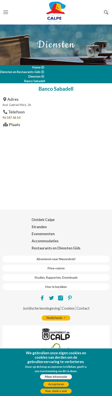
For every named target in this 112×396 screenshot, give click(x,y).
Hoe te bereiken (56, 287)
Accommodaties (45, 241)
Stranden (39, 227)
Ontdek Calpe (43, 219)
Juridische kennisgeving (41, 308)
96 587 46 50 (11, 117)
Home (36, 67)
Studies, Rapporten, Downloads (56, 277)
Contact (83, 308)
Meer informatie (56, 376)
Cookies (68, 308)
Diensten (34, 76)
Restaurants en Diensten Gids (56, 248)
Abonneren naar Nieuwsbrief (56, 259)
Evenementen (43, 234)
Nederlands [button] (55, 318)
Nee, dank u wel (56, 391)
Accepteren (56, 384)
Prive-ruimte (56, 268)
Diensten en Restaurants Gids (20, 72)
